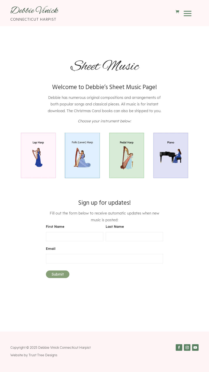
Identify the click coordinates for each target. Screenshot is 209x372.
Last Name (115, 227)
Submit (57, 274)
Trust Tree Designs (43, 355)
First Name (55, 227)
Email (50, 249)
